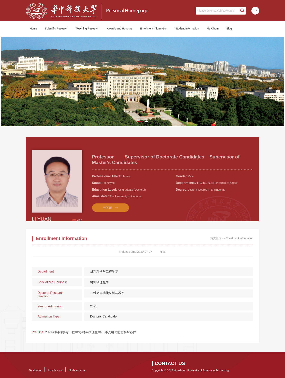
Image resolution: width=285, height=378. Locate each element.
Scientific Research (56, 28)
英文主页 (215, 239)
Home (33, 28)
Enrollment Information (153, 28)
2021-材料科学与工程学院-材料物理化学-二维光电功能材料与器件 (90, 334)
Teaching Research (87, 28)
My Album (213, 28)
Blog (229, 28)
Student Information (187, 28)
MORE (107, 219)
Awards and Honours (119, 28)
